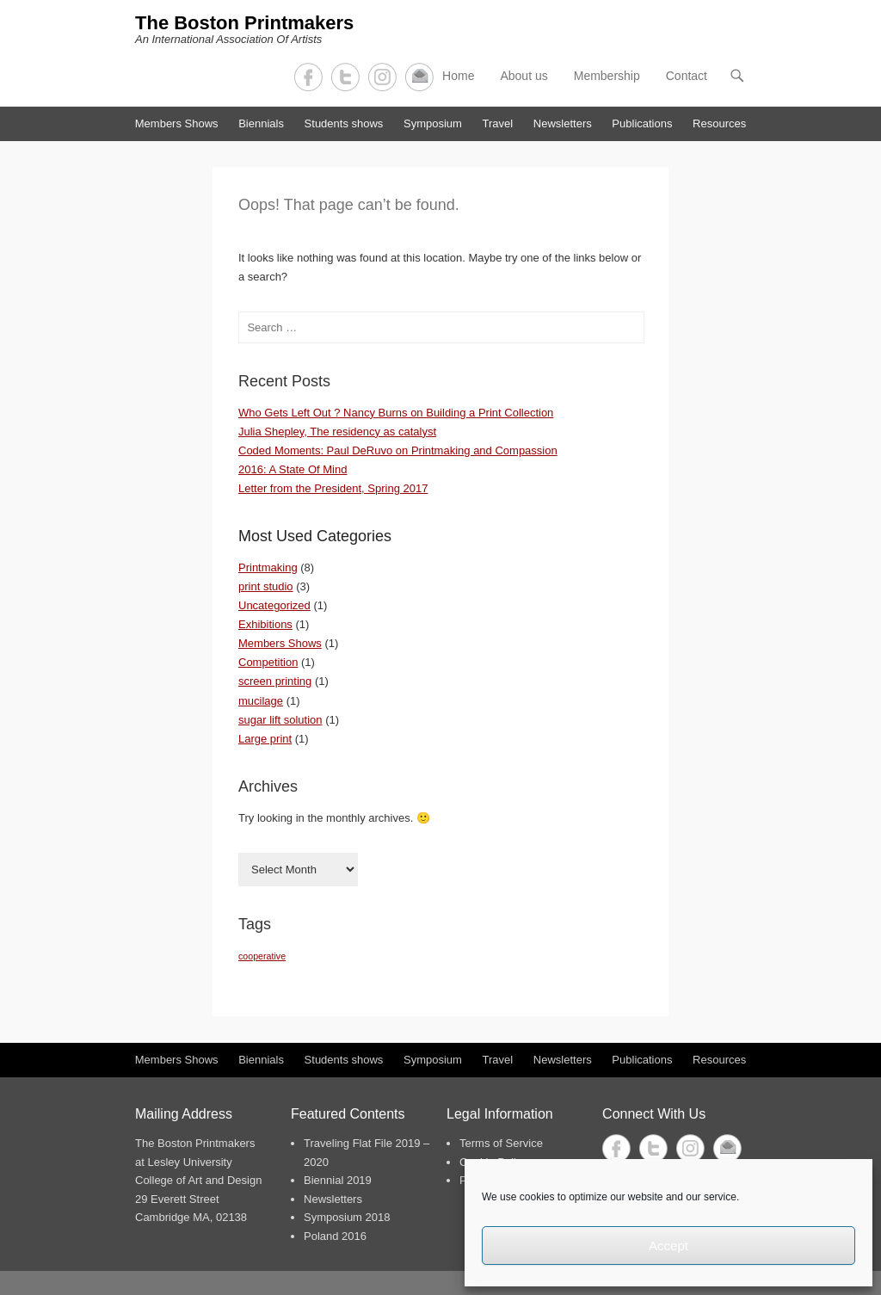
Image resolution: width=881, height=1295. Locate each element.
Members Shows (177, 123)
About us (523, 76)
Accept (668, 1245)
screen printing (274, 681)
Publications (642, 123)
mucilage (260, 700)
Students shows (344, 123)
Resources (719, 123)
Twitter (345, 77)
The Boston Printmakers (244, 23)
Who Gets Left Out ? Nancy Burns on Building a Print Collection (395, 412)
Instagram (382, 77)
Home (458, 76)
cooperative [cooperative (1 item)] (262, 956)
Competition (268, 662)
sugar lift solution (280, 719)
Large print (265, 738)
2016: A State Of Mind (292, 469)
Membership (607, 76)
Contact (419, 77)
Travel (498, 123)
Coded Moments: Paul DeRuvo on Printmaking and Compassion (398, 450)
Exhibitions (265, 624)
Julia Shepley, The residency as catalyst (337, 431)
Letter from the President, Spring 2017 (333, 488)
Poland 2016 (335, 1236)
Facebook (308, 77)
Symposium (433, 123)
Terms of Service (501, 1143)
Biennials (261, 123)
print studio (265, 586)
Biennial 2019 (338, 1180)
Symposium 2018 (347, 1217)
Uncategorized (274, 605)
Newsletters (562, 123)
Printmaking (268, 567)
